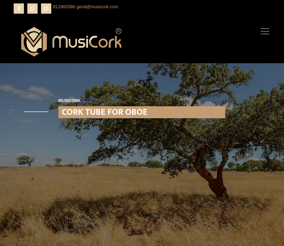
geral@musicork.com (97, 6)
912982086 (64, 6)
